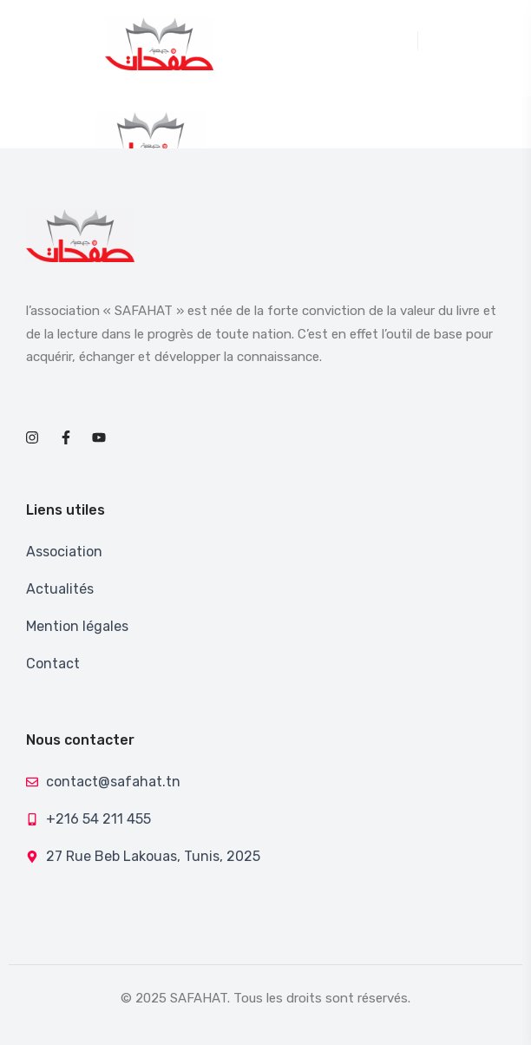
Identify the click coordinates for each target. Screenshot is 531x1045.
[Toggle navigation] (409, 40)
